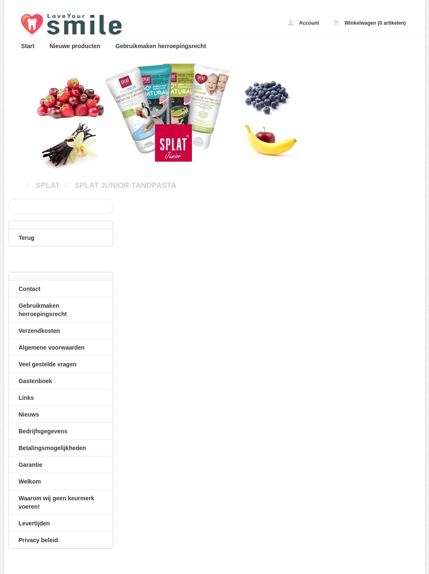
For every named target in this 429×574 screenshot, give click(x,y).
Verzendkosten (39, 330)
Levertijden (34, 523)
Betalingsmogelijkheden (52, 448)
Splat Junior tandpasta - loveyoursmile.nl (125, 24)
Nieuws (28, 414)
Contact (29, 289)
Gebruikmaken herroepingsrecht (161, 46)
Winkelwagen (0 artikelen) (369, 23)
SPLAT (48, 185)
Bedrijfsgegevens (42, 431)
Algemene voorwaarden (51, 347)
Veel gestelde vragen (47, 364)
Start (27, 46)
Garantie (30, 464)
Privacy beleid (38, 540)
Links (26, 397)
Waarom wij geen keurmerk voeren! (56, 502)
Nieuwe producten (74, 46)
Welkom (29, 481)
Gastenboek (35, 381)
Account (303, 23)
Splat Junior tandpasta (125, 185)
